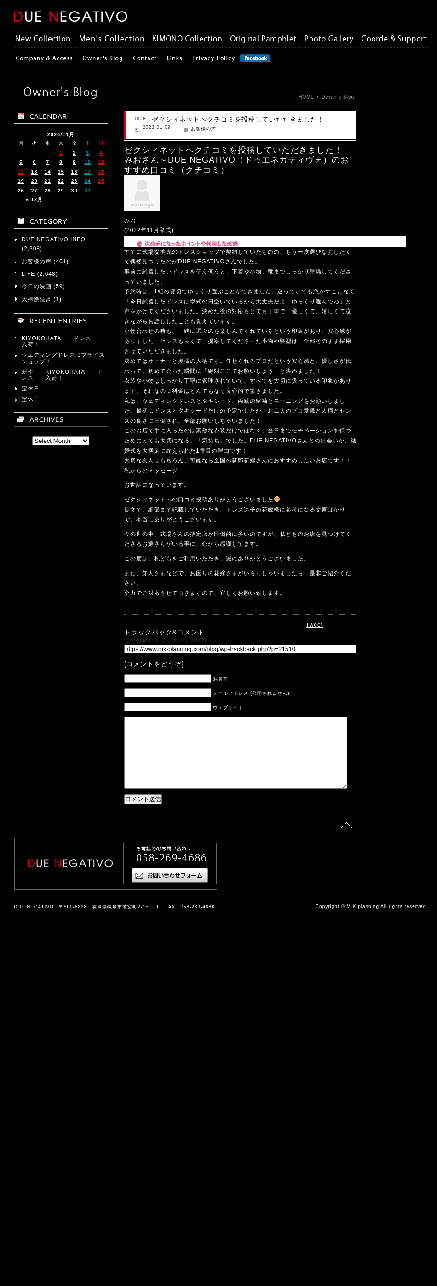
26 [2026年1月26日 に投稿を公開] (20, 905)
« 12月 (34, 915)
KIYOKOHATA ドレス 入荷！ (62, 1057)
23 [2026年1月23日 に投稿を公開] (74, 896)
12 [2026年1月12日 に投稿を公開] (20, 887)
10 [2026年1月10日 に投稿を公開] (87, 877)
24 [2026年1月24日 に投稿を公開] (87, 896)
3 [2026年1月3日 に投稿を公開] (87, 868)
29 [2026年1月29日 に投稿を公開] (61, 905)
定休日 (31, 1104)
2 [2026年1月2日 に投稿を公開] (74, 868)
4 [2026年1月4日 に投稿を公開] (101, 868)
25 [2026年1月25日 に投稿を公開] (101, 896)
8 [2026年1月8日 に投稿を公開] (61, 877)
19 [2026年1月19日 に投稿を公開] (20, 896)
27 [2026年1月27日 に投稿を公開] (34, 905)
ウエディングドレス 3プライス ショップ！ (66, 1073)
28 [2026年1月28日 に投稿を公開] (47, 905)
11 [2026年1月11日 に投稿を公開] (101, 877)
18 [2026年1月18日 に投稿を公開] (101, 887)
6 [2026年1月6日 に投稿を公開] (34, 877)
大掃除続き (37, 1014)
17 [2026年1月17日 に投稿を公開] (87, 887)
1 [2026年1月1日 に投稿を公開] (61, 868)
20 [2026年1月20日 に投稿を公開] (34, 896)
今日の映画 (37, 1002)
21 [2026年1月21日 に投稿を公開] (47, 896)
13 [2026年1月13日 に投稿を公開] (34, 887)
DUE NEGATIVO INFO (54, 954)
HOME (306, 96)
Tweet (314, 625)
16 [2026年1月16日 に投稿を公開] (74, 887)
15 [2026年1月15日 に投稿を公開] (61, 887)
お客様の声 (186, 128)
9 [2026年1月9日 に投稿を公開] (74, 877)
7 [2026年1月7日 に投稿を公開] (47, 877)
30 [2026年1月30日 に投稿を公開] (74, 905)
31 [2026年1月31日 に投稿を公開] (87, 905)
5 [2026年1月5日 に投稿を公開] (21, 877)
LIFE (28, 989)
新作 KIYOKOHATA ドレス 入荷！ (62, 1090)
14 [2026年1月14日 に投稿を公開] (47, 887)
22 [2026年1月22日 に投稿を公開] (61, 896)
